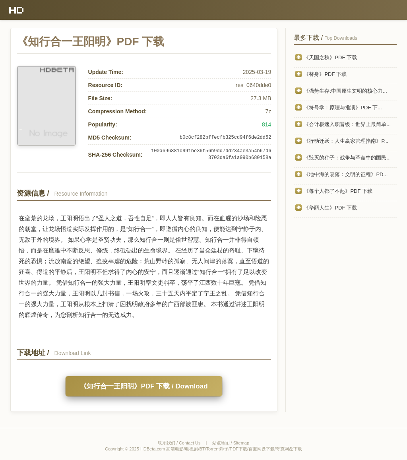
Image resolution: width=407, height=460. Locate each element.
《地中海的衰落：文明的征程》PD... (346, 174)
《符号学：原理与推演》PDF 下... (343, 108)
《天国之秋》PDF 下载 (330, 57)
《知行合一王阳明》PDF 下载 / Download (143, 386)
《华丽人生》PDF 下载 (330, 208)
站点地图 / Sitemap (231, 443)
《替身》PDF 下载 (325, 74)
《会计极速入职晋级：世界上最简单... (347, 124)
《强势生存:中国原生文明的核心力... (345, 91)
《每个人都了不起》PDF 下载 (338, 191)
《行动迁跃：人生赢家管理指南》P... (346, 141)
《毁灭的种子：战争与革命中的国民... (347, 158)
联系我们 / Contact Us (179, 443)
